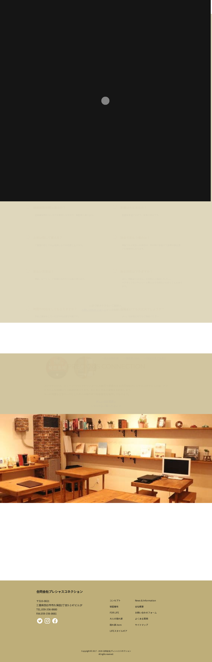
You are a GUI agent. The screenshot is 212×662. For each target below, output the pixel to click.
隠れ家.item (116, 624)
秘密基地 (114, 606)
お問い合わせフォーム (146, 612)
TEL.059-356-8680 (46, 609)
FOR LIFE (114, 612)
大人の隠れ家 (116, 618)
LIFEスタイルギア (118, 630)
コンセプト (115, 600)
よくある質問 (141, 618)
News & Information (145, 600)
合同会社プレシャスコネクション (117, 651)
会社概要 (139, 606)
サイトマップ (141, 624)
